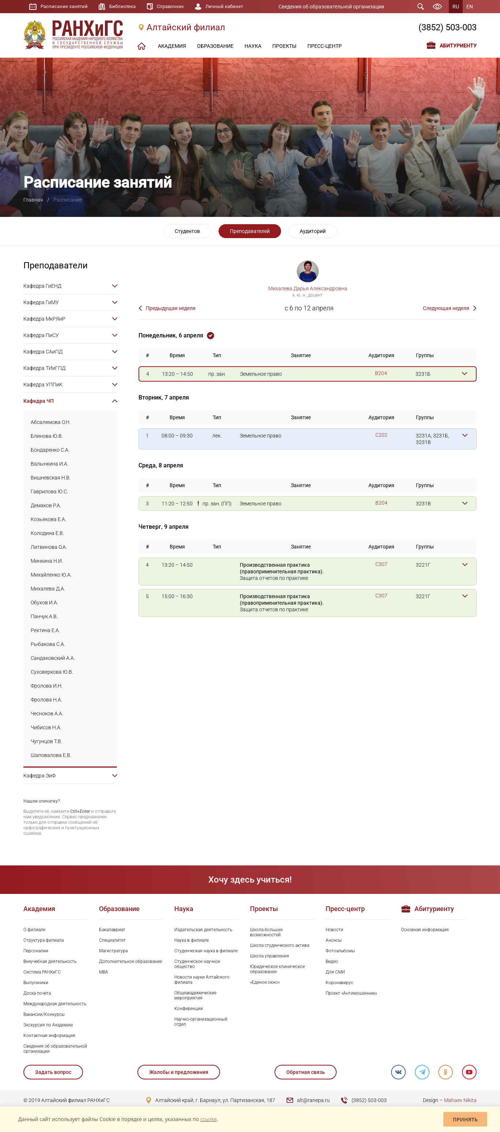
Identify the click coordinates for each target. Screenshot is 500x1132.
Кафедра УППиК (42, 384)
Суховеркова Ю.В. (52, 672)
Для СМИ (335, 972)
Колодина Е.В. (47, 533)
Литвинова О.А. (49, 547)
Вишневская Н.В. (51, 478)
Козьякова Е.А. (48, 519)
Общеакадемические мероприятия (195, 995)
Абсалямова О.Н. (51, 422)
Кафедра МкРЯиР (44, 319)
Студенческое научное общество (197, 964)
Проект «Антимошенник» (351, 993)
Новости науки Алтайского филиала (202, 980)
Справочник (176, 6)
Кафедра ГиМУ (41, 302)
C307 (381, 564)
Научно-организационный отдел (200, 1022)
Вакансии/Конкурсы (44, 1014)
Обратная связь (305, 1072)
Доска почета (37, 993)
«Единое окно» (265, 982)
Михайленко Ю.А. (51, 575)
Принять (465, 1119)
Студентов (187, 231)
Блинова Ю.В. (47, 436)
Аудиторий (313, 231)
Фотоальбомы (340, 950)
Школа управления (269, 956)
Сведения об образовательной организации (336, 6)
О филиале (34, 929)
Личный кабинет (233, 6)
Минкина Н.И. (47, 561)
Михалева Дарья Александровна (307, 288)
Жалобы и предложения (178, 1072)
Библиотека (126, 6)
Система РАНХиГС (42, 972)
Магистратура (113, 950)
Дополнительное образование (130, 961)
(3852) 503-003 (447, 28)
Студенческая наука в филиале (206, 950)
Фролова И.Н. (46, 686)
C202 (381, 434)
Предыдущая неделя (171, 308)
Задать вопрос (53, 1072)
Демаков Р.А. (46, 505)
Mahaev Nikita (460, 1100)
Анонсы (334, 940)
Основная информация (425, 929)
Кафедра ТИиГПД (44, 368)
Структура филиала (43, 940)
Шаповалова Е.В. (51, 755)
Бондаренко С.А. (50, 450)
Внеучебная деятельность (49, 961)
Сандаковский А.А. (53, 658)
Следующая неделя (446, 308)
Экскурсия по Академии (48, 1025)
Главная (33, 199)
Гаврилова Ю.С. (49, 491)
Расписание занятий (65, 6)
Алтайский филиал (186, 28)
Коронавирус (339, 982)
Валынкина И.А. (49, 464)
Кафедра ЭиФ (39, 776)
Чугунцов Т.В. (46, 741)
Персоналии (35, 950)
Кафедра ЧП (38, 401)
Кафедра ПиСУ (41, 335)
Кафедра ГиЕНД (42, 286)
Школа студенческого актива (279, 945)
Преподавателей (250, 231)
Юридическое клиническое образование (277, 969)
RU (455, 6)
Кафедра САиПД (42, 352)
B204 (381, 373)
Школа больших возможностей (266, 932)
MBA (103, 972)
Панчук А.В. (44, 616)
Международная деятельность (54, 1003)
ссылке (208, 1119)
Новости (334, 929)
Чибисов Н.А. (46, 727)
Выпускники (35, 982)
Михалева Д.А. (48, 589)
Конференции (188, 1008)
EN (469, 6)
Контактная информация (49, 1035)
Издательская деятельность (203, 929)
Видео (332, 961)
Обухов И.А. (44, 602)
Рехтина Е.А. (45, 630)
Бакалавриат (112, 929)
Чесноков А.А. (47, 713)
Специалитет (112, 940)
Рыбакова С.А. (48, 644)
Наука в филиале (191, 940)
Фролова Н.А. (46, 700)
